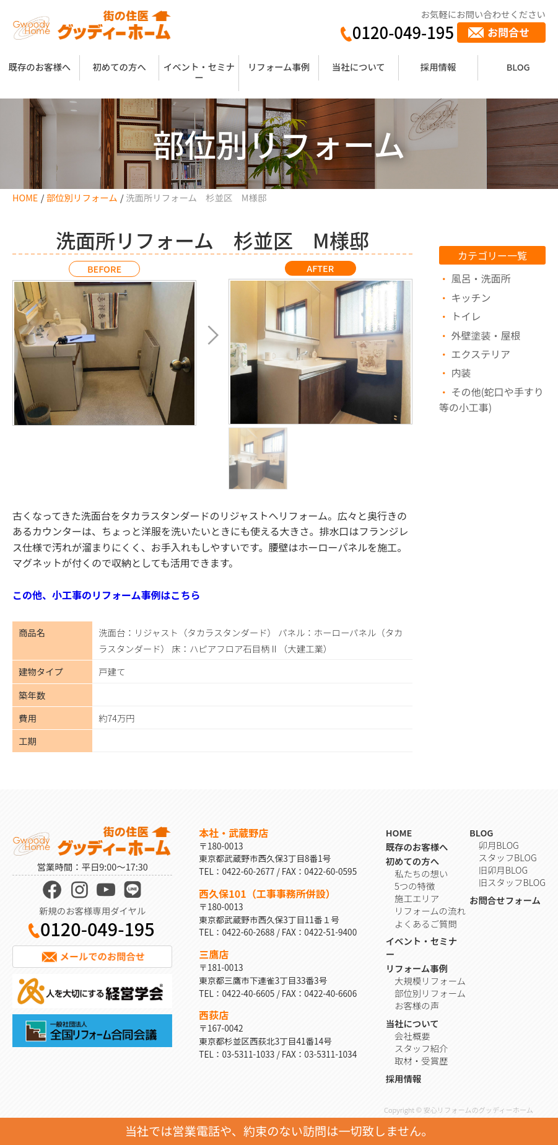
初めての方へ (119, 66)
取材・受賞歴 (421, 1060)
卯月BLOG (499, 844)
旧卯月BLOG (503, 869)
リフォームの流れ (430, 910)
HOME (25, 197)
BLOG (518, 66)
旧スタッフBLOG (512, 881)
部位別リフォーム (82, 197)
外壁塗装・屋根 (485, 335)
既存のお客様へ (39, 66)
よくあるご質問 (426, 923)
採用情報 (438, 66)
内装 (461, 372)
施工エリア (417, 898)
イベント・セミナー (199, 72)
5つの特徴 (415, 885)
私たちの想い (421, 873)
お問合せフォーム (505, 899)
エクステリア (480, 353)
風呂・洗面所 (480, 278)
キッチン (470, 297)
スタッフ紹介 (421, 1048)
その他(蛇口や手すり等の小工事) (491, 399)
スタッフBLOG (508, 857)
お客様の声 (417, 1005)
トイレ (466, 316)
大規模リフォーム (430, 980)
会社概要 (412, 1035)
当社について (358, 66)
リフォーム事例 (279, 66)
